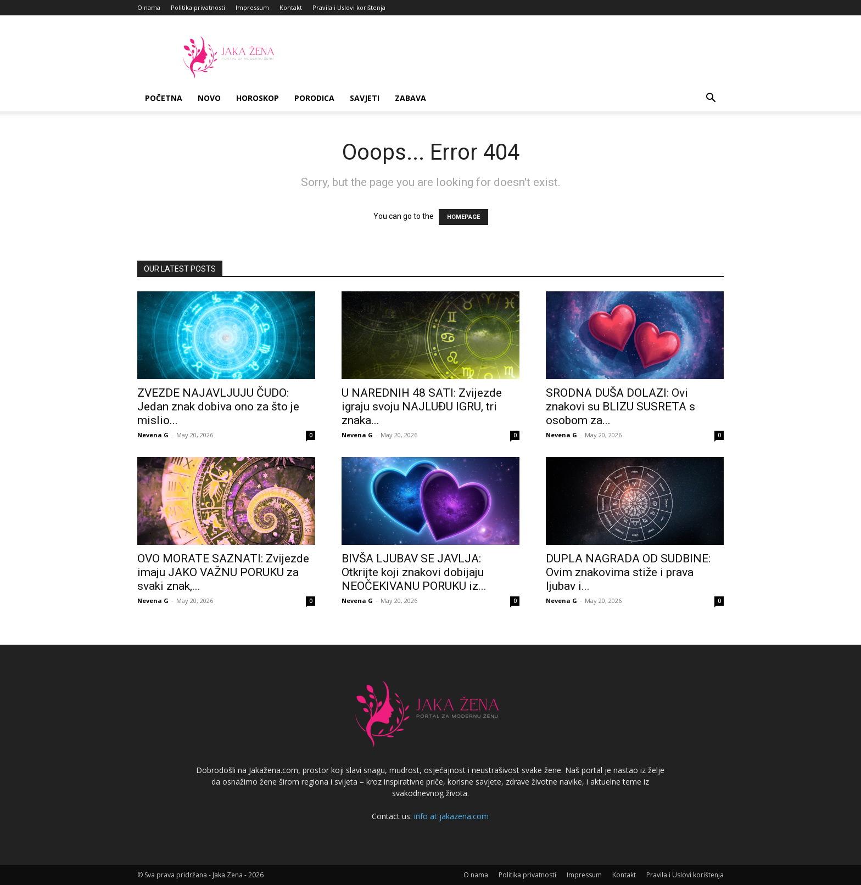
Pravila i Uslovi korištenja (348, 7)
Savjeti (364, 98)
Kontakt (290, 7)
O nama (148, 7)
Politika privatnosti (198, 7)
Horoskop (257, 98)
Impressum (252, 7)
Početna (163, 98)
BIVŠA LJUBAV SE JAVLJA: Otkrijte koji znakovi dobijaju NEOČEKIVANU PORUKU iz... (414, 572)
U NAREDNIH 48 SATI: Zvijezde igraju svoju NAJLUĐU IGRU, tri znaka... (422, 406)
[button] (710, 99)
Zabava (410, 98)
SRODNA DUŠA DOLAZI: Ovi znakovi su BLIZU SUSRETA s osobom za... (620, 406)
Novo (209, 98)
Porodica (314, 98)
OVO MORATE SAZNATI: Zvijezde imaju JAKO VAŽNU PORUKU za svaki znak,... (223, 572)
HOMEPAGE (463, 217)
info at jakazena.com (451, 816)
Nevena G (153, 435)
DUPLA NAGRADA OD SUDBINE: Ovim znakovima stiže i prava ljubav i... (628, 572)
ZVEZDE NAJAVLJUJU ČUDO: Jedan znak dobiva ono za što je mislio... (218, 406)
